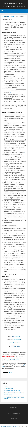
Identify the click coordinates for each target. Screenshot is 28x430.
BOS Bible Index (15, 346)
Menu (2, 11)
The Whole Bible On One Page (12, 390)
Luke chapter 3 (17, 339)
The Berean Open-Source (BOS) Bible (10, 426)
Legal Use (14, 418)
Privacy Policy (14, 407)
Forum (6, 386)
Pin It (10, 372)
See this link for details (14, 359)
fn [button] (17, 25)
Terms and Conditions (14, 413)
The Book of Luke (15, 342)
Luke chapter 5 (16, 336)
